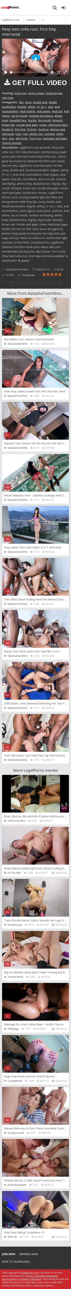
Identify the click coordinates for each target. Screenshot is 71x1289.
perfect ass (36, 134)
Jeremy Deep (36, 93)
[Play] (6, 72)
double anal (40, 102)
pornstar (49, 134)
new (25, 134)
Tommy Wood (15, 976)
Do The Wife (14, 872)
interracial (8, 134)
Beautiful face (18, 120)
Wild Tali (12, 1236)
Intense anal (57, 129)
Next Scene (49, 282)
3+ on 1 (41, 107)
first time (20, 129)
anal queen (43, 111)
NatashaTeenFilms (17, 269)
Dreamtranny (15, 924)
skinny (31, 107)
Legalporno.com (10, 7)
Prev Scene (22, 282)
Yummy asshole (11, 143)
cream (43, 125)
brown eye (8, 125)
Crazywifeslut (15, 1080)
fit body (32, 129)
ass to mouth (19, 116)
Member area (28, 1254)
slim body (21, 138)
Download (26, 275)
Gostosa (43, 129)
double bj (7, 129)
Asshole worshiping (41, 116)
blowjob (57, 120)
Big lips (32, 120)
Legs (18, 134)
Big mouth (44, 120)
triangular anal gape (55, 138)
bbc (21, 102)
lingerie (22, 107)
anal (50, 107)
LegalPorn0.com (29, 1272)
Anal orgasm (27, 111)
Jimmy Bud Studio (17, 1184)
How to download (16, 1261)
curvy (28, 102)
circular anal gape (27, 125)
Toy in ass (35, 138)
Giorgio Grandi (16, 1132)
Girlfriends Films (16, 820)
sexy (11, 138)
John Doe (7, 98)
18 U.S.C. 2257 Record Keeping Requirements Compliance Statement (30, 1277)
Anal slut (57, 111)
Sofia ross (20, 93)
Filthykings (13, 1028)
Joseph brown (54, 93)
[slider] (25, 72)
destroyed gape (58, 125)
